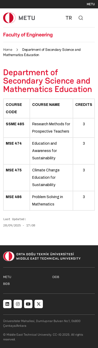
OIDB (55, 277)
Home (7, 49)
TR (69, 18)
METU (91, 4)
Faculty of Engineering (28, 34)
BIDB (6, 284)
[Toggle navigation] (92, 18)
